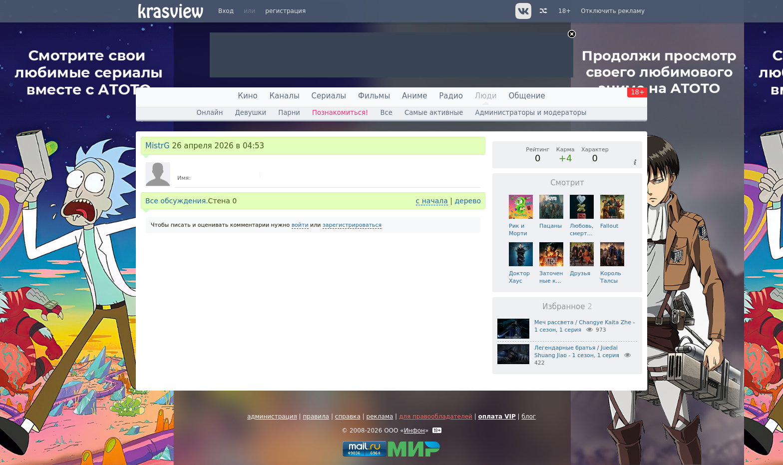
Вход (226, 10)
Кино (247, 95)
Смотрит (567, 182)
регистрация (285, 10)
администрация (272, 416)
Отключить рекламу (613, 10)
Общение (527, 95)
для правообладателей (435, 416)
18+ (564, 10)
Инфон (414, 430)
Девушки (250, 112)
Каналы (284, 95)
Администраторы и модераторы (530, 112)
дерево (467, 201)
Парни (289, 112)
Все (386, 112)
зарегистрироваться (352, 225)
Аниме (414, 95)
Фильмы (374, 95)
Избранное (567, 306)
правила (316, 416)
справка (348, 416)
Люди (486, 95)
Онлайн (210, 112)
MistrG (157, 145)
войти (300, 225)
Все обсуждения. (176, 201)
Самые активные (433, 112)
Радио (451, 95)
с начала (432, 201)
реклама (380, 416)
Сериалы (329, 95)
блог (528, 416)
